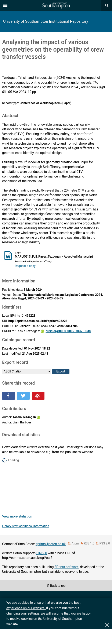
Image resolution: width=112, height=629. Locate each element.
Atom (75, 543)
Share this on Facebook (8, 396)
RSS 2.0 (105, 543)
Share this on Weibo (38, 396)
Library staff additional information (25, 526)
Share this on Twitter (23, 396)
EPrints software (66, 567)
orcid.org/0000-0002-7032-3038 (68, 331)
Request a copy (25, 266)
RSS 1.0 (89, 543)
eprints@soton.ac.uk (51, 544)
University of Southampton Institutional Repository (45, 21)
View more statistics (17, 516)
